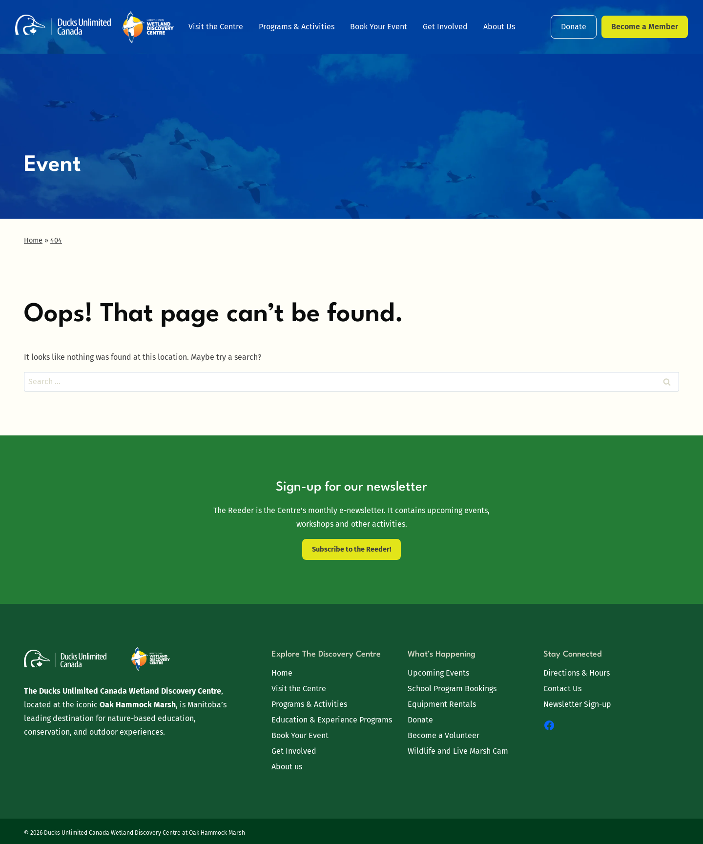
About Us (499, 26)
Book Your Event (378, 26)
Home (281, 673)
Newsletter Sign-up (577, 704)
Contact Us (562, 688)
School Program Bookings (452, 688)
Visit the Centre (215, 26)
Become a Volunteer (443, 735)
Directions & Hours (576, 673)
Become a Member (644, 26)
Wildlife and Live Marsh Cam (458, 751)
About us (286, 766)
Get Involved (445, 26)
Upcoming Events (438, 673)
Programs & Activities (296, 26)
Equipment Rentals (442, 704)
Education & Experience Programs (331, 719)
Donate (573, 26)
